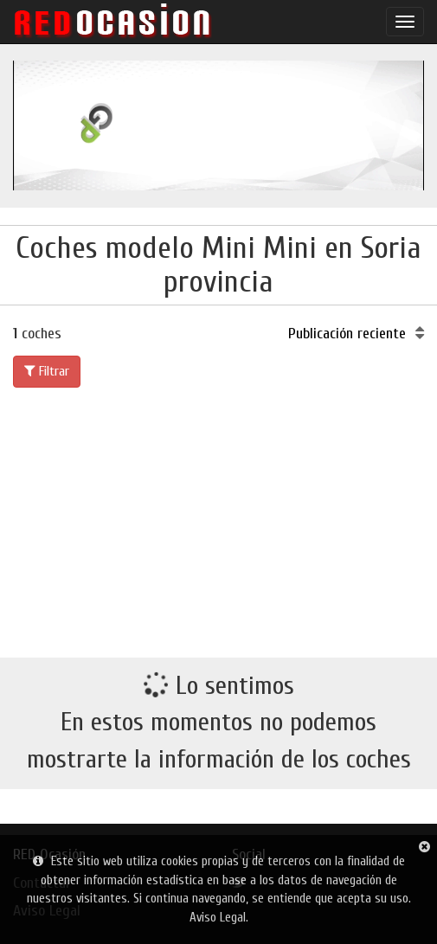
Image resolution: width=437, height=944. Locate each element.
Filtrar (46, 371)
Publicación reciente (356, 333)
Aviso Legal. (219, 917)
